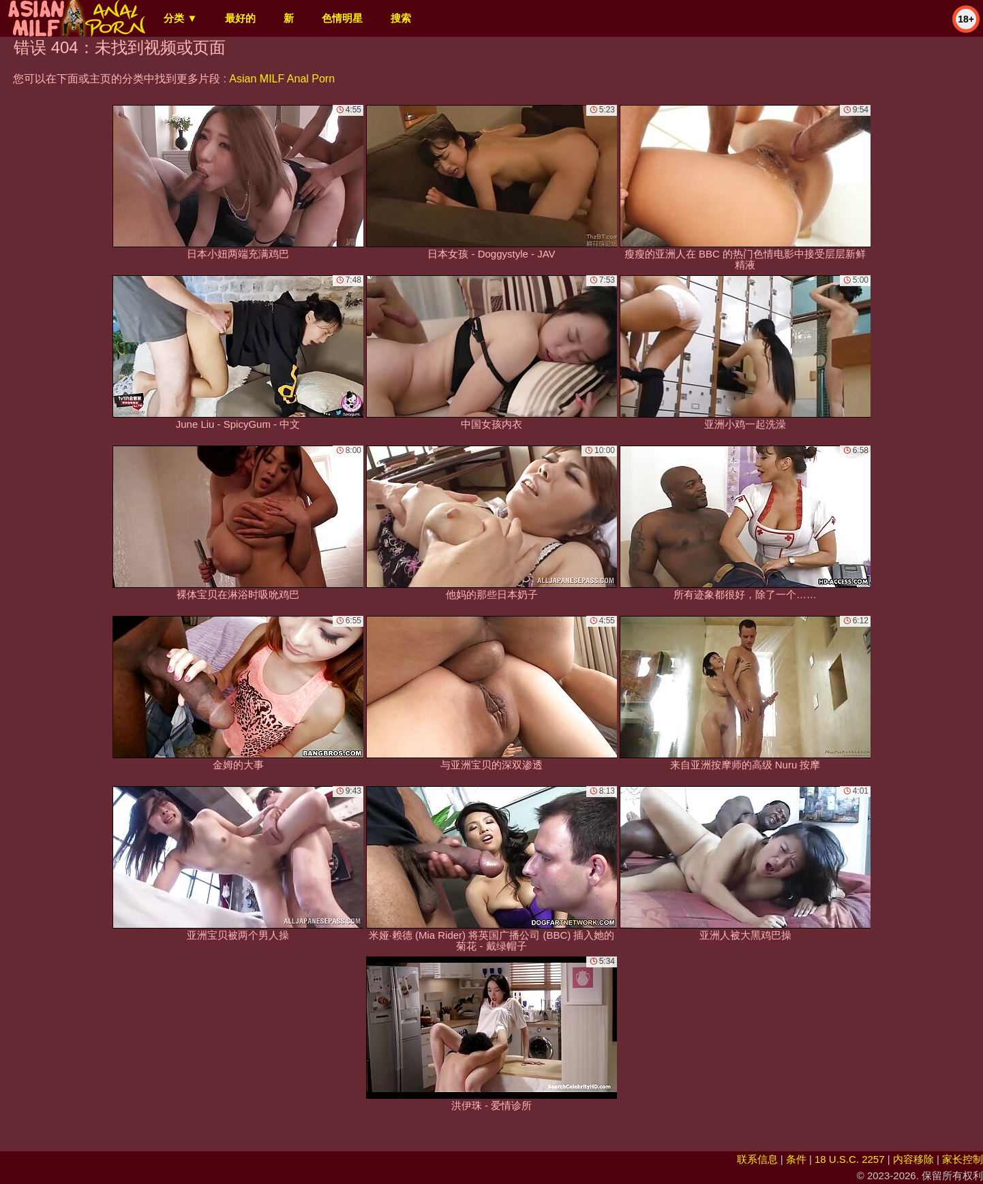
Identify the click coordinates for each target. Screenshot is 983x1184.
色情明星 (342, 18)
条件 (796, 1159)
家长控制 (962, 1159)
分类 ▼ (180, 18)
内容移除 (913, 1159)
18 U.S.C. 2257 (850, 1159)
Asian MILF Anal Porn (282, 78)
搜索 (401, 18)
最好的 (240, 18)
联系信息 (757, 1159)
